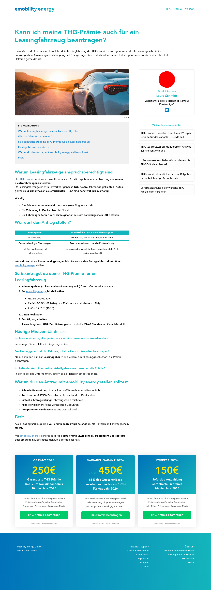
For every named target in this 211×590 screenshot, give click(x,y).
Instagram (144, 562)
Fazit (21, 157)
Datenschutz (142, 554)
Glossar (191, 562)
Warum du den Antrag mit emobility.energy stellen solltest (53, 152)
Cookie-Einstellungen (138, 550)
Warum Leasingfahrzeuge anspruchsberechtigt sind (48, 131)
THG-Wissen (188, 558)
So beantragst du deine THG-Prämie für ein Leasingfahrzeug (54, 142)
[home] (34, 9)
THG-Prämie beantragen (44, 515)
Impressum (143, 558)
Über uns (190, 546)
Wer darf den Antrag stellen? (35, 136)
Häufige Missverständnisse (34, 147)
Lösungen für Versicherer (181, 554)
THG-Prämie (27, 179)
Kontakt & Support (139, 546)
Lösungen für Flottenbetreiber (179, 550)
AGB (146, 566)
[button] (174, 9)
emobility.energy (25, 265)
